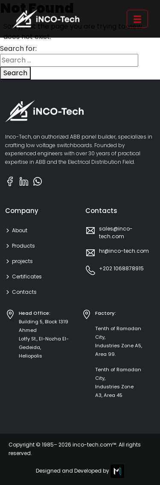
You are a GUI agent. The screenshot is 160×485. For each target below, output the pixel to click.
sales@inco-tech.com (116, 232)
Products (23, 245)
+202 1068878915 (121, 268)
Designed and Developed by (80, 471)
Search (15, 73)
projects (22, 261)
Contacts (24, 292)
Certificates (27, 276)
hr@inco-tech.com (124, 250)
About (19, 230)
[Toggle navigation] (137, 19)
